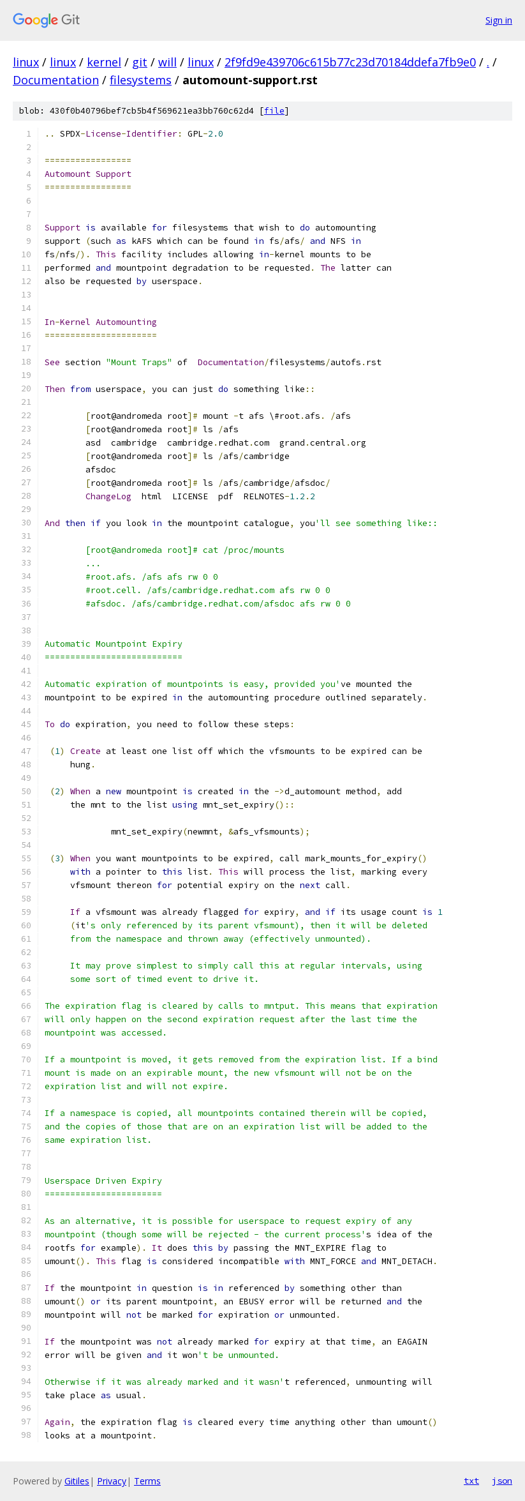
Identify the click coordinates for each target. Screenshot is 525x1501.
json (502, 1480)
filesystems (141, 79)
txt (471, 1480)
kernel (104, 62)
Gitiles (76, 1481)
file (274, 110)
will (167, 62)
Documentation (56, 79)
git (139, 62)
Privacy (111, 1481)
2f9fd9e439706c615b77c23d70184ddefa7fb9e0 (350, 62)
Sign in (498, 20)
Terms (147, 1481)
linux (26, 62)
